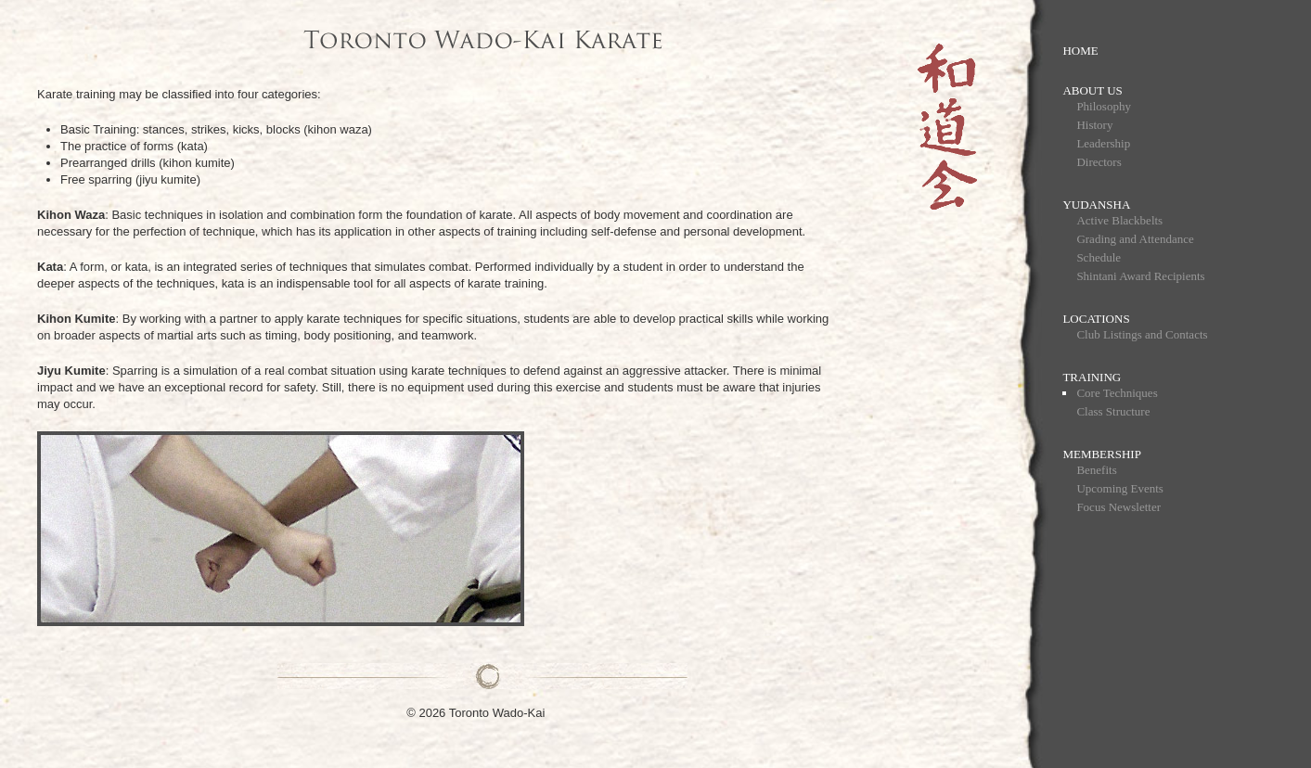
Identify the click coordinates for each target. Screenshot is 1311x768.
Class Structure (1113, 411)
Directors (1098, 162)
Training (1091, 377)
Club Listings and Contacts (1141, 334)
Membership (1101, 454)
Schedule (1098, 257)
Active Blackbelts (1119, 220)
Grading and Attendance (1134, 239)
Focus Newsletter (1118, 507)
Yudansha (1096, 204)
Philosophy (1103, 106)
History (1094, 125)
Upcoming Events (1119, 488)
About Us (1092, 90)
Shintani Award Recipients (1140, 276)
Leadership (1103, 143)
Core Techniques (1116, 393)
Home (1080, 51)
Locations (1095, 319)
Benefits (1096, 470)
